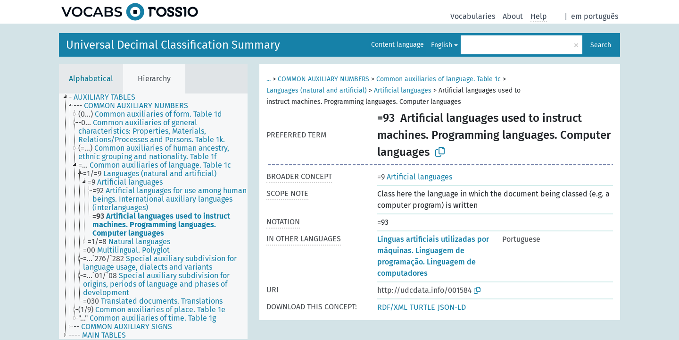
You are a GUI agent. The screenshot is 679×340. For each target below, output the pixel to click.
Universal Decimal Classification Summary (173, 44)
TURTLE (422, 307)
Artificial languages (402, 90)
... (268, 79)
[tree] (153, 216)
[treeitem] (106, 97)
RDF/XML (392, 307)
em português (594, 16)
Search (600, 45)
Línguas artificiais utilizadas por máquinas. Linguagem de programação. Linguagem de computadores (433, 256)
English (441, 45)
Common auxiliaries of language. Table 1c (438, 79)
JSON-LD (452, 307)
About (513, 16)
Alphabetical (91, 78)
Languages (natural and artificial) (316, 90)
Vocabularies (472, 16)
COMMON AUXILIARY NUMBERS (323, 79)
